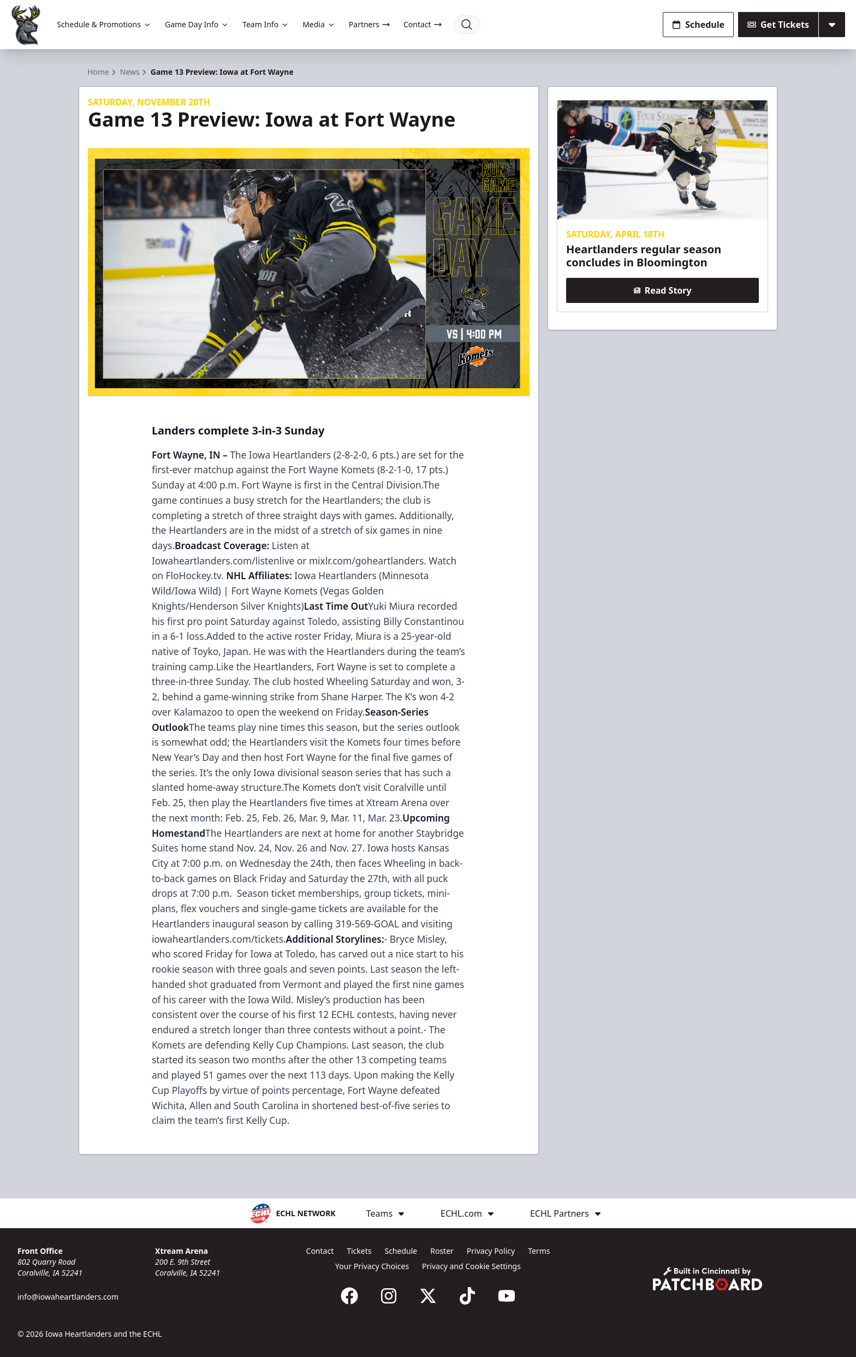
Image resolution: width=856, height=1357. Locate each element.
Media (319, 24)
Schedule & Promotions (104, 24)
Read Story (662, 290)
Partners (369, 24)
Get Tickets (778, 25)
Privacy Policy (491, 1251)
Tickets (359, 1251)
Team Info (265, 24)
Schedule (698, 25)
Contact (422, 24)
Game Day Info (197, 24)
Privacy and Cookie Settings (471, 1266)
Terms (539, 1251)
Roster (442, 1251)
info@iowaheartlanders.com (67, 1296)
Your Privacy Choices (372, 1266)
